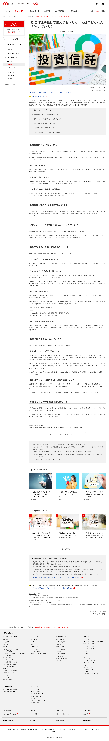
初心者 (62, 92)
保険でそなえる (61, 639)
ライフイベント (12, 72)
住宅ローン (34, 639)
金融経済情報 (88, 710)
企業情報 (47, 11)
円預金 (6, 639)
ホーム (8, 11)
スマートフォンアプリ (89, 660)
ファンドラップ (8, 657)
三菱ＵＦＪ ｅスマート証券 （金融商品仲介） (38, 701)
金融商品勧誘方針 (13, 729)
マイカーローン (35, 646)
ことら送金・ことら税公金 (90, 673)
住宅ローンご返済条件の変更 (38, 653)
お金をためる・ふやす (11, 636)
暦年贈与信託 (60, 651)
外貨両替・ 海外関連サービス (88, 666)
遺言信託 (59, 644)
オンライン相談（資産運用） (12, 689)
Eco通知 (85, 653)
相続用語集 (60, 656)
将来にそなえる (62, 636)
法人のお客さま (34, 11)
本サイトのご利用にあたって (92, 729)
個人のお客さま (20, 11)
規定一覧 (86, 714)
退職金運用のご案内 (9, 673)
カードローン (34, 642)
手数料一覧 (61, 710)
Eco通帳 (85, 651)
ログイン (13, 24)
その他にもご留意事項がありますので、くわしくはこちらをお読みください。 (58, 577)
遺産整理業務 (60, 646)
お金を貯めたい (43, 92)
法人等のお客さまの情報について (72, 729)
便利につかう (87, 636)
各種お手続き (87, 639)
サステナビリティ (60, 11)
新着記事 (9, 49)
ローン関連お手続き (36, 651)
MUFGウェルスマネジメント (12, 691)
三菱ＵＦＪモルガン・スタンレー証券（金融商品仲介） (14, 654)
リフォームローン (35, 649)
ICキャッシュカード (88, 662)
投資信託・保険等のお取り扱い (29, 729)
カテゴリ (9, 61)
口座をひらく (34, 686)
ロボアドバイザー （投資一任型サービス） (10, 661)
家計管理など (11, 78)
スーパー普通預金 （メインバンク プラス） (37, 692)
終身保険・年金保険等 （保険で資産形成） (10, 665)
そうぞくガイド (62, 660)
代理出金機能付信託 (62, 653)
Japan (97, 11)
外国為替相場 (9, 710)
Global (103, 11)
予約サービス (8, 686)
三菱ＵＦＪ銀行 (100, 4)
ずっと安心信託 (61, 649)
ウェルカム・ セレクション (7, 676)
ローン (9, 70)
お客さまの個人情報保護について (50, 729)
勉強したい (54, 92)
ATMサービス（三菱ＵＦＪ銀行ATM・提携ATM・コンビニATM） (94, 643)
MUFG (9, 3)
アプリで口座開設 (35, 689)
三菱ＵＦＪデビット (88, 648)
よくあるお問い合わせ (11, 714)
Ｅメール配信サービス (37, 714)
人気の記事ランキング (13, 53)
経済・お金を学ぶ (12, 75)
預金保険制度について (63, 714)
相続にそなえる (61, 642)
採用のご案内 (75, 11)
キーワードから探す (12, 57)
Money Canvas (9, 679)
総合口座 (33, 698)
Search (92, 11)
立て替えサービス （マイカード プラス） (89, 670)
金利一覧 (34, 710)
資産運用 (30, 16)
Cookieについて (55, 731)
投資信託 (33, 92)
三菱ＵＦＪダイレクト (89, 646)
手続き (69, 92)
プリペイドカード (88, 658)
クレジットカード (88, 655)
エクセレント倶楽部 (62, 658)
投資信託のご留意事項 (40, 96)
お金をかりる (34, 636)
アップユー (23, 16)
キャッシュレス (12, 67)
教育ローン (34, 644)
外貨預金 (6, 642)
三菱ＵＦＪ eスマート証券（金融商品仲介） (11, 650)
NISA (5, 646)
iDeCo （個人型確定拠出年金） (10, 669)
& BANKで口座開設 (36, 696)
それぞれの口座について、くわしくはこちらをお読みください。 (54, 588)
